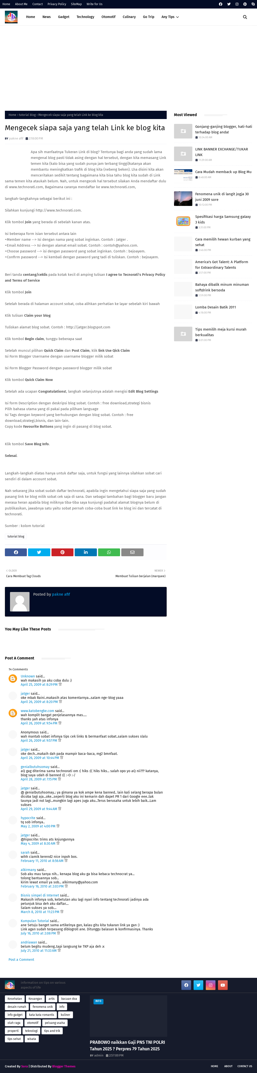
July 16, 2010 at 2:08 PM (39, 933)
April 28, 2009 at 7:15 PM (39, 779)
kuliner (65, 1015)
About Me (21, 4)
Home (6, 4)
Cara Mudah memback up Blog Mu (223, 172)
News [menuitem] (46, 17)
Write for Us (95, 4)
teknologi (31, 1031)
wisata (31, 1039)
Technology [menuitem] (85, 17)
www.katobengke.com (37, 711)
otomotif (32, 1023)
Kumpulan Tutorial (35, 921)
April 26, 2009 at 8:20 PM (40, 702)
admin (98, 1055)
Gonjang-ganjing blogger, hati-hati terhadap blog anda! (223, 129)
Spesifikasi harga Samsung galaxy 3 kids (223, 219)
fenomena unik (43, 1006)
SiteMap (76, 4)
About (228, 1066)
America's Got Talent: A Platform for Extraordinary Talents (221, 265)
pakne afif (16, 138)
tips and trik (52, 1031)
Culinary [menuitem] (129, 17)
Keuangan (35, 998)
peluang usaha (55, 1023)
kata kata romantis (41, 1015)
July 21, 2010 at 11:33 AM (39, 951)
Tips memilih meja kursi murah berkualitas (221, 332)
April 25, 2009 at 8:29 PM (40, 685)
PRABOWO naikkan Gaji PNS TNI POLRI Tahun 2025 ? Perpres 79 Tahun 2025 (127, 1046)
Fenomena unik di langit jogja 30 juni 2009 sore (222, 197)
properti (13, 1031)
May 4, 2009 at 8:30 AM (38, 844)
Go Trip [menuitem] (148, 17)
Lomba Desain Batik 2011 (215, 307)
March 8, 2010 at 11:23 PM (40, 912)
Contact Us (244, 1066)
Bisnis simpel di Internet (40, 895)
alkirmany (28, 870)
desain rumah (17, 1006)
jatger (25, 694)
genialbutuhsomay (35, 767)
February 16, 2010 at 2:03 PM (43, 886)
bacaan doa (69, 998)
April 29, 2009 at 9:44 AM (39, 809)
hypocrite (28, 818)
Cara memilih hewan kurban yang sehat (222, 242)
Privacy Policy (57, 4)
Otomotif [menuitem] (108, 17)
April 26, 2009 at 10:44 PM (40, 758)
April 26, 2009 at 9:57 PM (39, 741)
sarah (25, 853)
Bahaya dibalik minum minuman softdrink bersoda (222, 287)
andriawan (29, 942)
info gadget (15, 1015)
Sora (24, 1066)
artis (52, 998)
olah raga (14, 1023)
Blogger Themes (63, 1066)
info (61, 1006)
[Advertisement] (128, 67)
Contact (37, 4)
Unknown (28, 676)
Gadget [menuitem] (63, 17)
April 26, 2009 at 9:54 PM (39, 723)
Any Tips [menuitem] (168, 17)
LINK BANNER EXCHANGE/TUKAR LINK (221, 152)
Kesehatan (15, 998)
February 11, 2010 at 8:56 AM (42, 861)
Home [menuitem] (30, 17)
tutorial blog (27, 115)
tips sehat (14, 1039)
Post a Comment (21, 960)
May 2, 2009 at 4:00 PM (38, 826)
